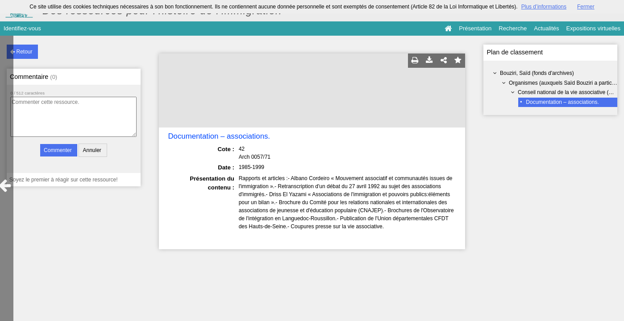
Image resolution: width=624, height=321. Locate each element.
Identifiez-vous (22, 28)
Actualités (546, 28)
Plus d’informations (543, 7)
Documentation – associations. (562, 102)
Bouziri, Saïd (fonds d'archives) (537, 73)
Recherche (513, 28)
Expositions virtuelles (593, 28)
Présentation (475, 28)
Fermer (586, 7)
